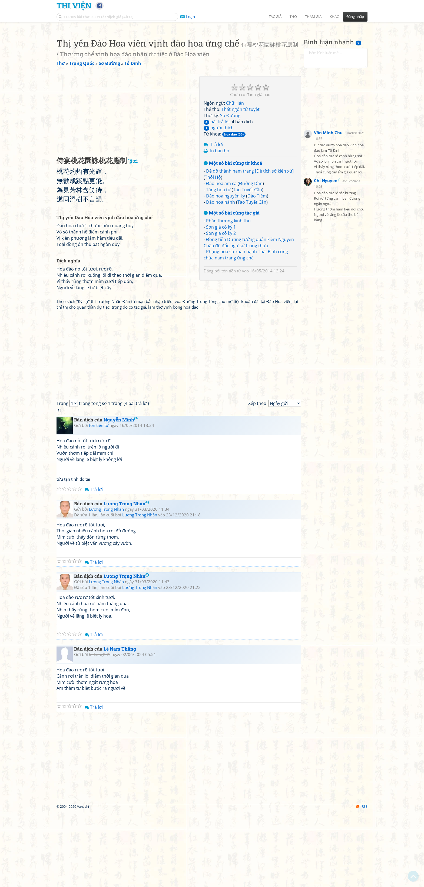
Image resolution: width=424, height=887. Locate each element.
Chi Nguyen (325, 256)
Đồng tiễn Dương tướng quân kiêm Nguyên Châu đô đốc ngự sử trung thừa (249, 318)
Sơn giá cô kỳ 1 (221, 303)
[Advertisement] (212, 63)
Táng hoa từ (218, 265)
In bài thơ (219, 226)
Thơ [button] (293, 16)
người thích (219, 203)
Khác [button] (334, 16)
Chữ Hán (235, 179)
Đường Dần (251, 259)
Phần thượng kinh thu (228, 296)
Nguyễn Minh (121, 495)
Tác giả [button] (275, 16)
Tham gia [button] (313, 16)
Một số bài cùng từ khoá (233, 239)
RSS (361, 882)
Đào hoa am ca (221, 259)
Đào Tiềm (257, 272)
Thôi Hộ (213, 253)
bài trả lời (217, 197)
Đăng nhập (355, 16)
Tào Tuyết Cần (247, 265)
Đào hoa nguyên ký (225, 272)
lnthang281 (99, 730)
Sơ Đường (230, 191)
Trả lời (216, 220)
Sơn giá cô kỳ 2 (221, 309)
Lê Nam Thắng (120, 724)
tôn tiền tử (231, 346)
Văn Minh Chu (328, 208)
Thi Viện (74, 5)
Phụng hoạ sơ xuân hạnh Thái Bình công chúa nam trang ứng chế (246, 330)
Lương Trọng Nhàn (126, 579)
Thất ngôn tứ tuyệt (240, 185)
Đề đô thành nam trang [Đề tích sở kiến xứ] (250, 247)
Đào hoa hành (220, 278)
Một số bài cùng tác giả (232, 288)
